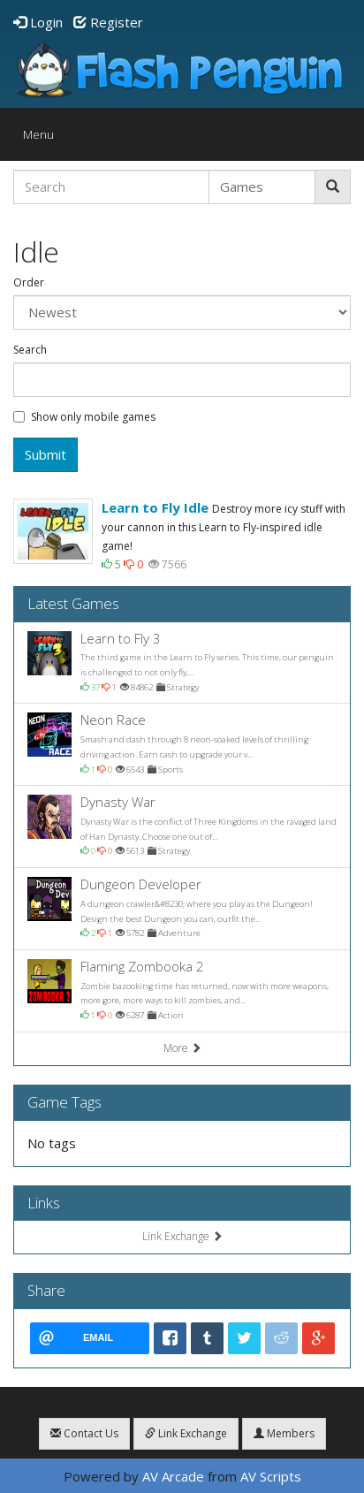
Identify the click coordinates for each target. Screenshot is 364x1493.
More (182, 1047)
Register (108, 22)
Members (284, 1433)
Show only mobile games (84, 417)
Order (28, 283)
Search (30, 350)
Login (38, 22)
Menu (43, 138)
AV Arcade (173, 1476)
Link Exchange (182, 1236)
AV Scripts (270, 1476)
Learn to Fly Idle (155, 507)
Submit (45, 454)
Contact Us (84, 1433)
